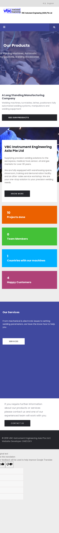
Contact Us (17, 423)
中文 (44, 3)
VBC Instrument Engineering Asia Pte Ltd (29, 438)
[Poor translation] (9, 464)
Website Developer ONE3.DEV (17, 441)
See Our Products (18, 117)
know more (17, 193)
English (50, 3)
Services (13, 341)
